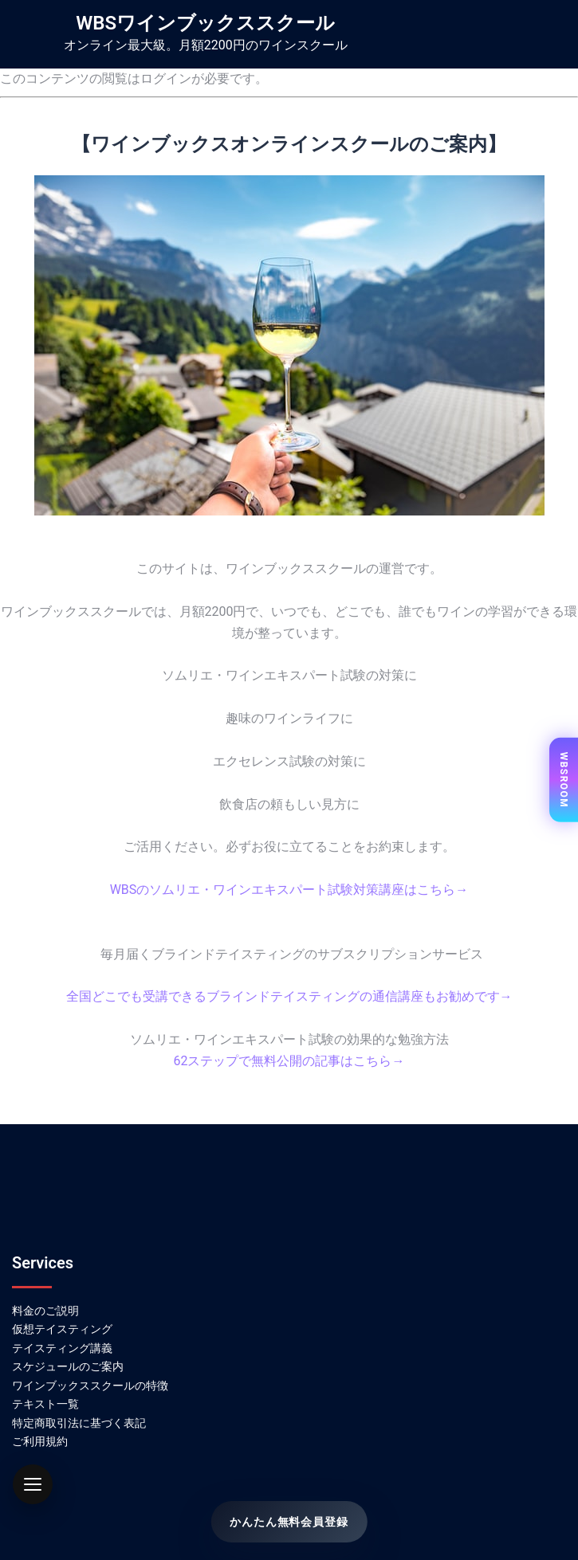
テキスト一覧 (45, 1403)
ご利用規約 (40, 1441)
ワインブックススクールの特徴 (90, 1385)
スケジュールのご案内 (68, 1366)
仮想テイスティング (62, 1329)
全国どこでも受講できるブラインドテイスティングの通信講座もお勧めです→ (289, 996)
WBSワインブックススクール (205, 23)
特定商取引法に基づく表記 (79, 1423)
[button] (33, 1484)
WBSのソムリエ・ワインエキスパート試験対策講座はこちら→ (289, 889)
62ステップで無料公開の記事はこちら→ (289, 1060)
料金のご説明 (45, 1310)
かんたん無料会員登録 (289, 1521)
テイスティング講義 (62, 1348)
